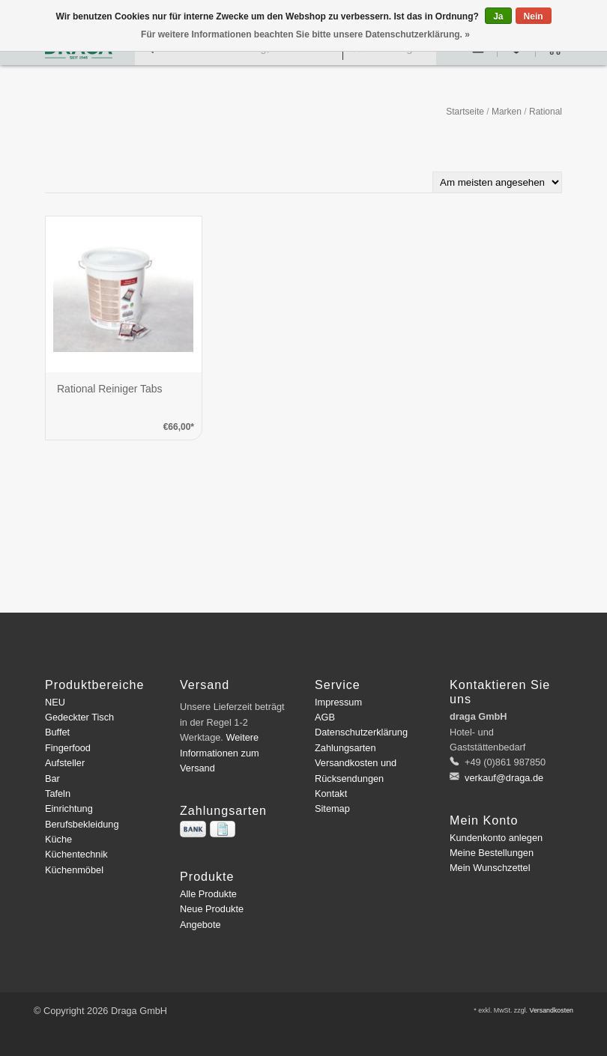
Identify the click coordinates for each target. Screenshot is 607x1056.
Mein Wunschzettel (490, 867)
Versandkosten (551, 1010)
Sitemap (332, 808)
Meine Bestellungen (492, 852)
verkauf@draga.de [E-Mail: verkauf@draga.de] (503, 777)
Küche (58, 839)
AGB (325, 717)
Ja (498, 16)
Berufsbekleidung (82, 824)
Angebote (200, 924)
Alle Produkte (208, 893)
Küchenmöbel (74, 870)
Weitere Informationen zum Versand (219, 753)
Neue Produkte (212, 908)
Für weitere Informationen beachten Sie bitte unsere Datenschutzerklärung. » (305, 34)
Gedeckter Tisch (79, 717)
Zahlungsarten (345, 747)
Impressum (338, 702)
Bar (52, 778)
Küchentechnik (76, 854)
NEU (55, 702)
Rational (545, 111)
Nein (533, 16)
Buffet (57, 732)
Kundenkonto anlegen (496, 837)
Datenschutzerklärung (361, 732)
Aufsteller (65, 762)
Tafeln (57, 793)
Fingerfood (68, 747)
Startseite (465, 111)
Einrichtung (69, 808)
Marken (507, 111)
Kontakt (331, 793)
